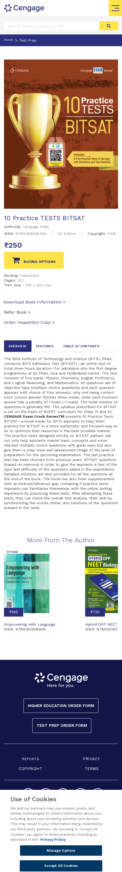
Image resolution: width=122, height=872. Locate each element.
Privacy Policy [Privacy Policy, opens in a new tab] (52, 844)
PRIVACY (91, 758)
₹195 (13, 612)
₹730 (95, 612)
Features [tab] (44, 346)
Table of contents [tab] (81, 346)
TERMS (92, 768)
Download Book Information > (34, 302)
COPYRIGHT (30, 768)
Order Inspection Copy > (29, 322)
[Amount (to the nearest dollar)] (52, 25)
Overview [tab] (17, 346)
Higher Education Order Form (61, 705)
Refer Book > (17, 312)
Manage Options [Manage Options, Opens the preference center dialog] (61, 855)
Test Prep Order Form (62, 725)
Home (9, 40)
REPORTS (30, 759)
